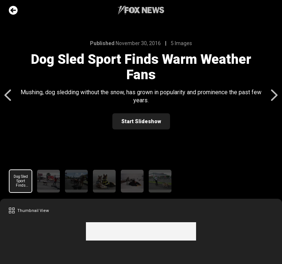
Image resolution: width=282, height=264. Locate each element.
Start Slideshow (141, 121)
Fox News (141, 10)
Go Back (13, 10)
